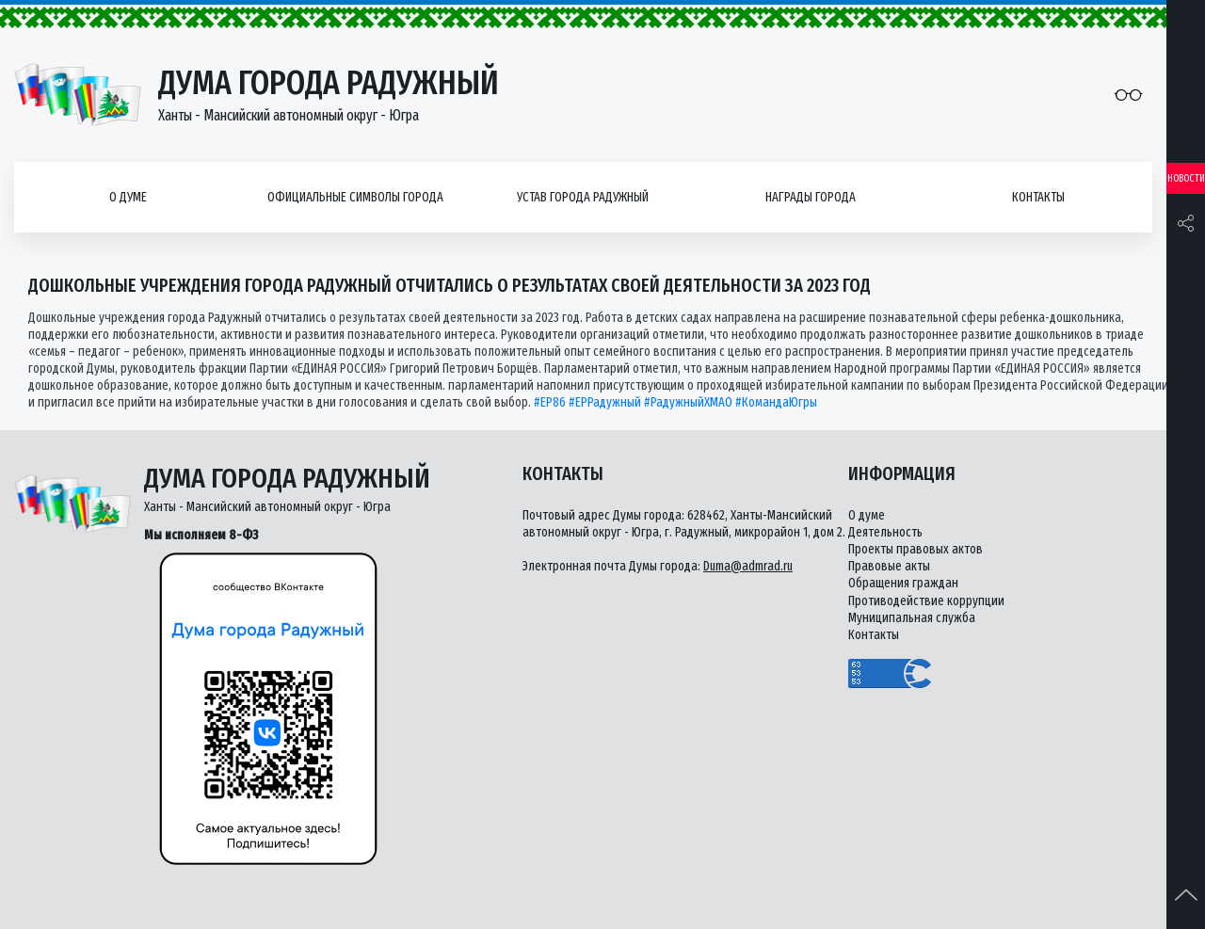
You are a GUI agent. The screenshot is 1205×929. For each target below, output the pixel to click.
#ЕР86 (550, 402)
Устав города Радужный (583, 197)
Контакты (1038, 197)
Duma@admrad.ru (748, 566)
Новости (1186, 178)
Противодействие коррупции (926, 601)
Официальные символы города (355, 197)
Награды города (810, 197)
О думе (128, 197)
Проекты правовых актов (915, 549)
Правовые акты (889, 566)
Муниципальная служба (911, 618)
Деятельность (885, 532)
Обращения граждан (903, 583)
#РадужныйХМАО (688, 402)
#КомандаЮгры (776, 402)
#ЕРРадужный (605, 402)
